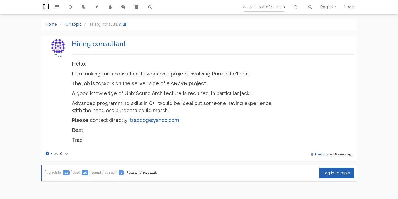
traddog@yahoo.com (154, 120)
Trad (58, 55)
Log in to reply (336, 173)
